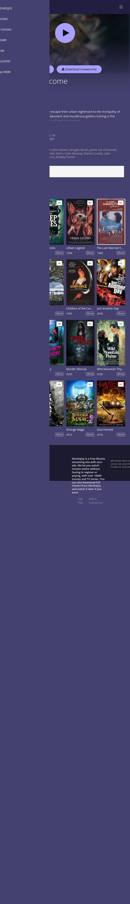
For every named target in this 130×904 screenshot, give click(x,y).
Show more (13, 124)
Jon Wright (48, 139)
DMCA (92, 499)
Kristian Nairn (54, 153)
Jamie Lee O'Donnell (103, 150)
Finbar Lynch (46, 157)
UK (53, 135)
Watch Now (41, 69)
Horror (45, 131)
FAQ (80, 502)
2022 (44, 146)
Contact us (95, 502)
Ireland (45, 135)
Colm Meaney (73, 153)
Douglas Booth (78, 150)
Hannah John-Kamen (54, 150)
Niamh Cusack (93, 153)
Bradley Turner (65, 157)
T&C (80, 499)
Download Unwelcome (79, 69)
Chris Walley (36, 153)
